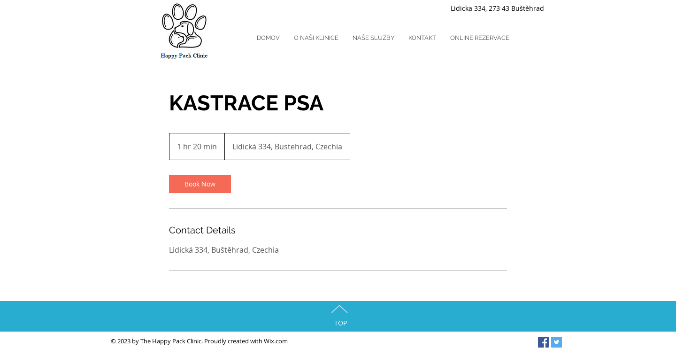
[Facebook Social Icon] (543, 342)
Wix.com (276, 341)
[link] (200, 184)
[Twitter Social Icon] (556, 342)
